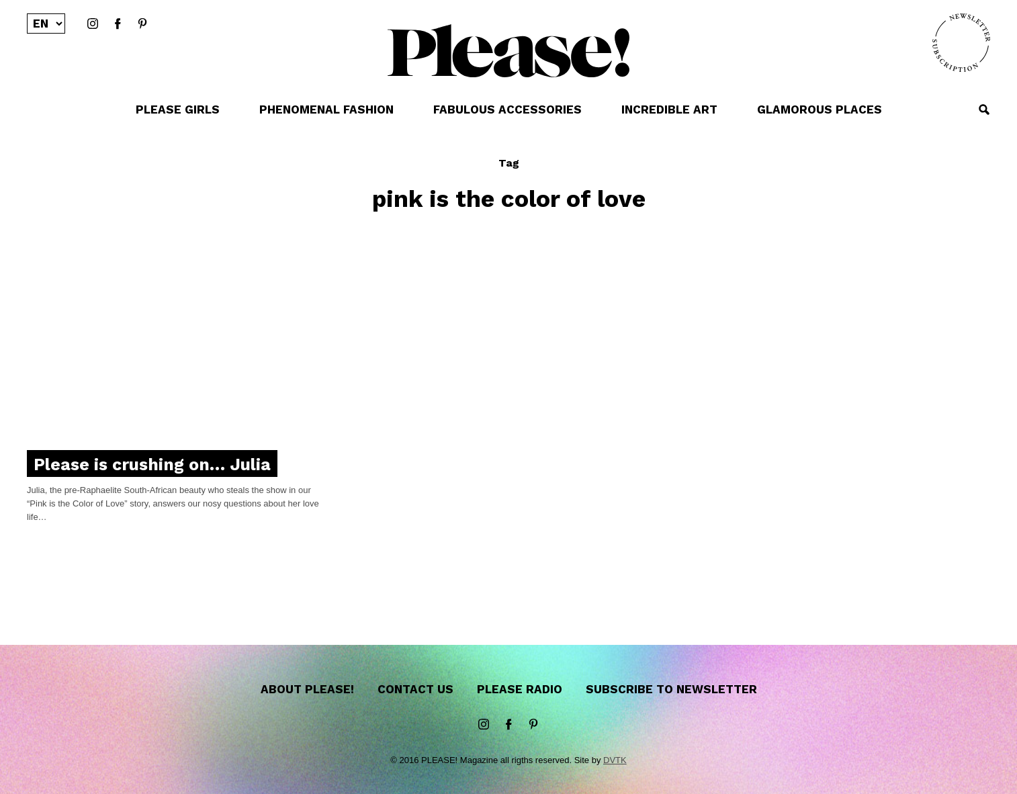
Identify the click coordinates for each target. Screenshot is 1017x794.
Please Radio (519, 689)
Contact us (415, 689)
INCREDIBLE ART (669, 109)
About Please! (307, 689)
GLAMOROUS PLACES (819, 109)
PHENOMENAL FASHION (326, 109)
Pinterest (142, 24)
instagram (93, 24)
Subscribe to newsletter (671, 689)
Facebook (118, 24)
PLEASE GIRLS (178, 109)
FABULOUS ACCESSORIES (507, 109)
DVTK (615, 760)
